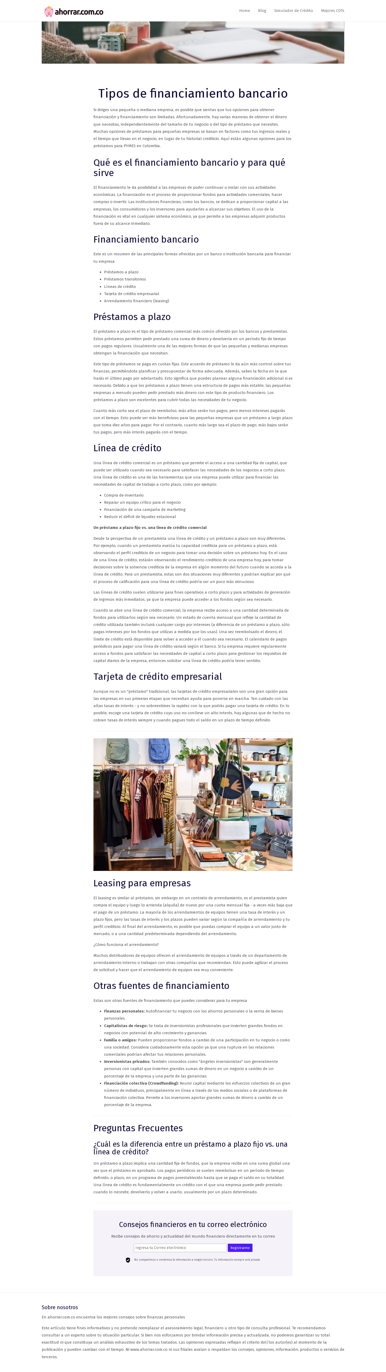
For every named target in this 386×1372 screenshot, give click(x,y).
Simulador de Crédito (293, 10)
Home (244, 10)
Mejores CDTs (332, 10)
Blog (262, 10)
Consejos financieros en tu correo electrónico (193, 1225)
